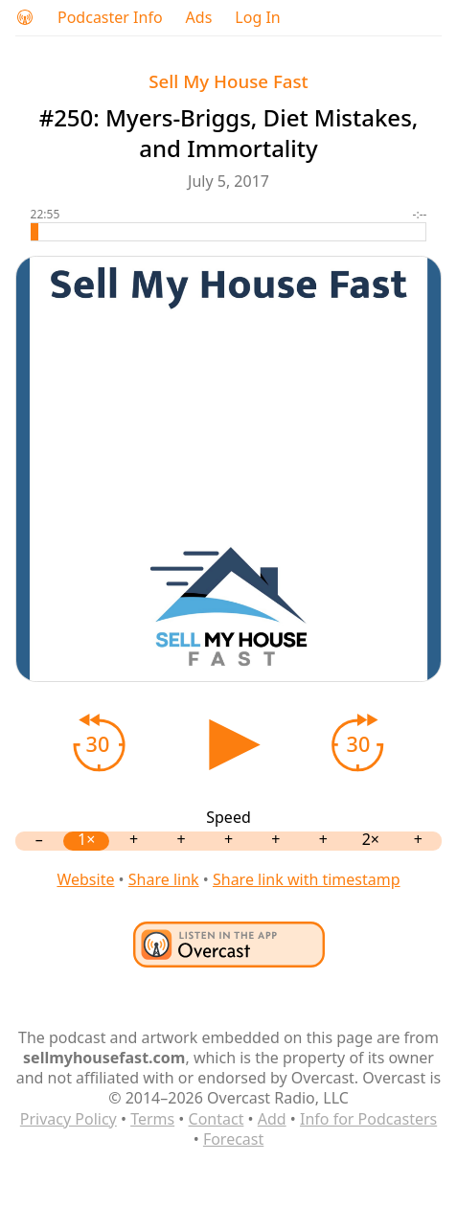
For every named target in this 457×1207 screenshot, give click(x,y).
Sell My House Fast (228, 81)
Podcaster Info (110, 18)
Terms (152, 1118)
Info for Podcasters (368, 1118)
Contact (216, 1118)
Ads (199, 18)
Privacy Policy (68, 1118)
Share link (163, 879)
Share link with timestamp (306, 879)
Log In (257, 18)
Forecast (233, 1139)
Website (85, 879)
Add (272, 1118)
